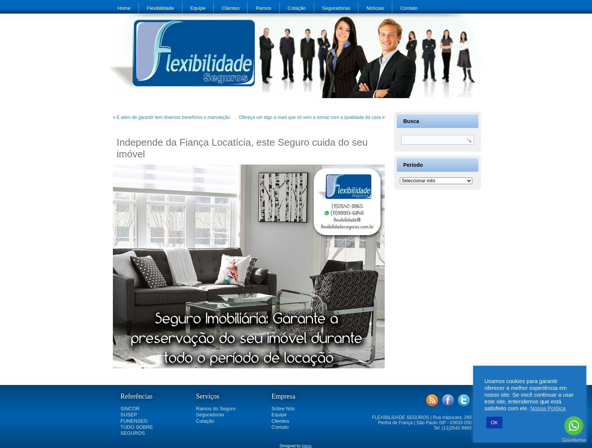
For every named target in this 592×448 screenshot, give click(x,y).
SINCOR (130, 408)
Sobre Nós (282, 408)
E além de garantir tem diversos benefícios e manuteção (173, 117)
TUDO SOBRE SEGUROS (136, 430)
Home (124, 8)
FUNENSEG (134, 421)
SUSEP (128, 414)
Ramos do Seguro (216, 408)
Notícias (375, 8)
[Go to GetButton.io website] (574, 440)
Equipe (197, 8)
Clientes (230, 8)
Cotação (297, 8)
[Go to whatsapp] (573, 425)
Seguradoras (336, 8)
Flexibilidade (160, 8)
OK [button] (494, 422)
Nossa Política (548, 408)
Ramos (263, 8)
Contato (409, 8)
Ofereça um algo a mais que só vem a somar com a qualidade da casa (310, 117)
